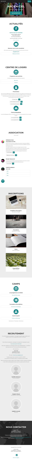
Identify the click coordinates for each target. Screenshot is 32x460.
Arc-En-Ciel (3, 1)
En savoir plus (16, 13)
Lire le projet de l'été (15, 119)
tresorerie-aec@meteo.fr (19, 438)
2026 (7, 175)
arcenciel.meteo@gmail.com (25, 437)
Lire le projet (9, 163)
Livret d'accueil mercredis (15, 101)
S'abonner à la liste (16, 53)
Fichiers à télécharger (16, 318)
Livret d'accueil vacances (14, 103)
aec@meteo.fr (16, 51)
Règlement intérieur (10, 155)
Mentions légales (16, 457)
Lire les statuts (9, 152)
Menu (29, 1)
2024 (7, 171)
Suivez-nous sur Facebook (16, 32)
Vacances (16, 82)
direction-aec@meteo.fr (18, 355)
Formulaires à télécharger (16, 306)
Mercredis (16, 80)
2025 (7, 173)
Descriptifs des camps (16, 295)
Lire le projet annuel (15, 117)
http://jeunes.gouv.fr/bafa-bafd (16, 343)
